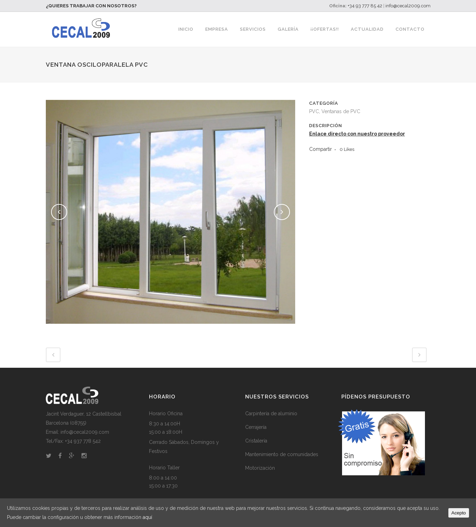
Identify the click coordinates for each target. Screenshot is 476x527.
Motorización (260, 468)
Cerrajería (256, 427)
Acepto (459, 512)
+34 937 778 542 (83, 441)
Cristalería (256, 441)
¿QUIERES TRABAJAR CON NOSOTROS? (91, 5)
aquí (147, 517)
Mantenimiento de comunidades (281, 454)
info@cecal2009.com (408, 5)
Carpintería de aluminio (271, 413)
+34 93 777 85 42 (365, 5)
